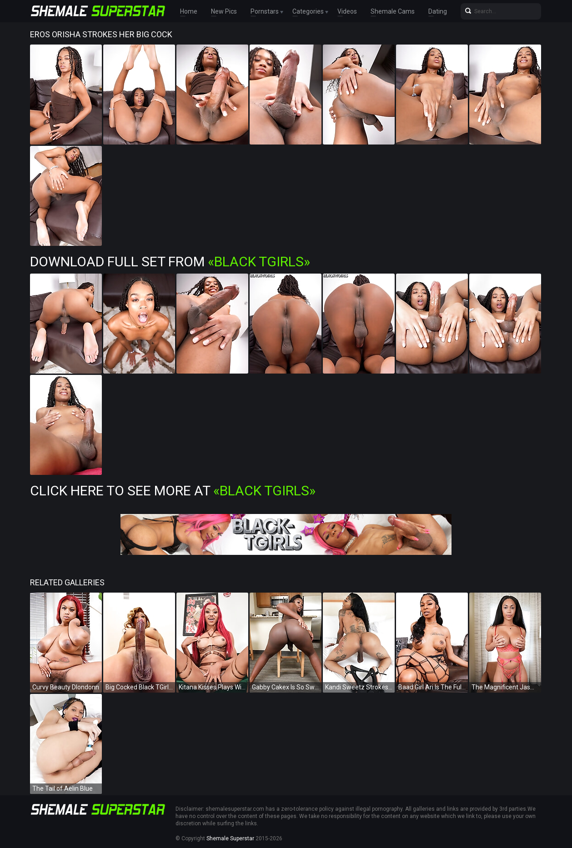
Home (188, 11)
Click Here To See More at (173, 491)
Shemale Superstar (230, 838)
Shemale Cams (393, 11)
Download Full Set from (170, 261)
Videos (347, 11)
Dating (437, 11)
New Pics (224, 11)
